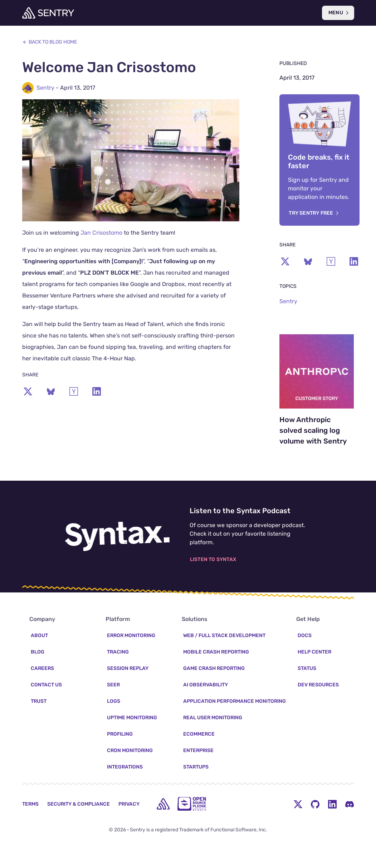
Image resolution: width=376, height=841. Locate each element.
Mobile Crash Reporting (216, 652)
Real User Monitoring (212, 718)
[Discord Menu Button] (349, 804)
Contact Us (46, 685)
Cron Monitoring (130, 750)
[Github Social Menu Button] (315, 804)
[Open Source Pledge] (192, 803)
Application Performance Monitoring (234, 701)
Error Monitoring (131, 635)
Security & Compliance (78, 804)
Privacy (129, 804)
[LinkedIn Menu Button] (332, 804)
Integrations (125, 767)
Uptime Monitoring (132, 718)
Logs (113, 701)
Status (307, 668)
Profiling (120, 734)
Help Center (314, 652)
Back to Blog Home (49, 42)
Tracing (118, 652)
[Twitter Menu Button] (298, 804)
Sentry (45, 87)
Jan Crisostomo (101, 232)
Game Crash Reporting (214, 668)
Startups (196, 767)
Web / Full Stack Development (224, 635)
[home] (163, 804)
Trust (39, 701)
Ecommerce (199, 734)
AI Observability (205, 685)
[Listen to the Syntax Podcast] (117, 536)
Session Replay (127, 668)
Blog (37, 652)
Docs (305, 635)
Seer (113, 685)
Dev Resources (318, 685)
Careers (42, 668)
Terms (30, 804)
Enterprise (198, 750)
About (39, 635)
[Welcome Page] (48, 13)
